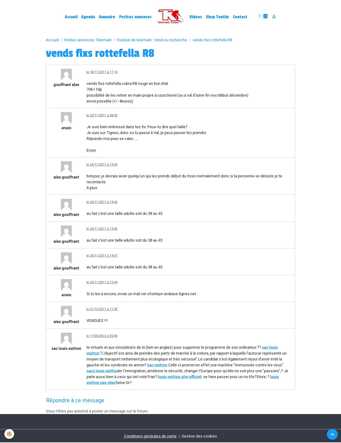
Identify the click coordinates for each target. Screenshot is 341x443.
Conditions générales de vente (150, 436)
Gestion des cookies (199, 436)
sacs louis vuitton (102, 371)
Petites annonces (135, 17)
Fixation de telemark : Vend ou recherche (152, 40)
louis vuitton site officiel (179, 376)
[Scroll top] (332, 434)
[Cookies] (9, 434)
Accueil (71, 17)
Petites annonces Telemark (88, 40)
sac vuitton (157, 365)
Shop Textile (217, 17)
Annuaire (107, 17)
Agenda (88, 17)
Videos (195, 17)
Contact (240, 17)
